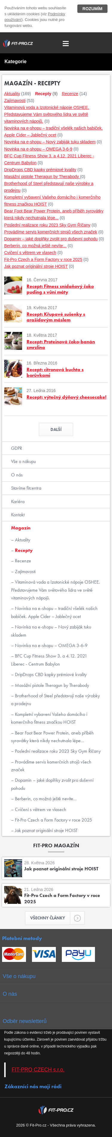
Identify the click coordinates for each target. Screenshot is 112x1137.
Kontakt (17, 514)
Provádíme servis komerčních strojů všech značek (51, 766)
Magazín (20, 528)
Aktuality (22, 540)
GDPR (16, 448)
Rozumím (92, 8)
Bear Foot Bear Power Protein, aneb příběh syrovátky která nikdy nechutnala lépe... (52, 737)
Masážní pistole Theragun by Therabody (51, 685)
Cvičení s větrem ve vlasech (40, 809)
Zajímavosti (25, 571)
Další (56, 429)
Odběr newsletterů (25, 1021)
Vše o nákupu (23, 461)
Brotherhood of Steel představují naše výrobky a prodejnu (55, 700)
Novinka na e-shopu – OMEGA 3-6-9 (51, 645)
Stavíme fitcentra (26, 488)
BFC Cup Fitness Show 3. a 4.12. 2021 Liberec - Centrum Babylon (49, 660)
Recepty (23, 550)
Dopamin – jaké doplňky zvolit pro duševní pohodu (52, 784)
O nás (17, 475)
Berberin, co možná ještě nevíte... (45, 799)
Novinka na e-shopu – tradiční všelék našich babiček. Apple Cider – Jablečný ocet (54, 612)
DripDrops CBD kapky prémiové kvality (50, 674)
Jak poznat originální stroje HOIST (46, 830)
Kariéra (17, 501)
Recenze (22, 561)
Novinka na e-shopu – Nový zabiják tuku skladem (51, 631)
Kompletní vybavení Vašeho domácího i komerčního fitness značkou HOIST (49, 718)
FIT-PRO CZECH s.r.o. (38, 1070)
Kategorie (15, 61)
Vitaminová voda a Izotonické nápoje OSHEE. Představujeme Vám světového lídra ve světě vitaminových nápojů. (55, 590)
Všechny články (50, 918)
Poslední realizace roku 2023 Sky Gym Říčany (57, 751)
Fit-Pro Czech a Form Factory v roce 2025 (53, 820)
